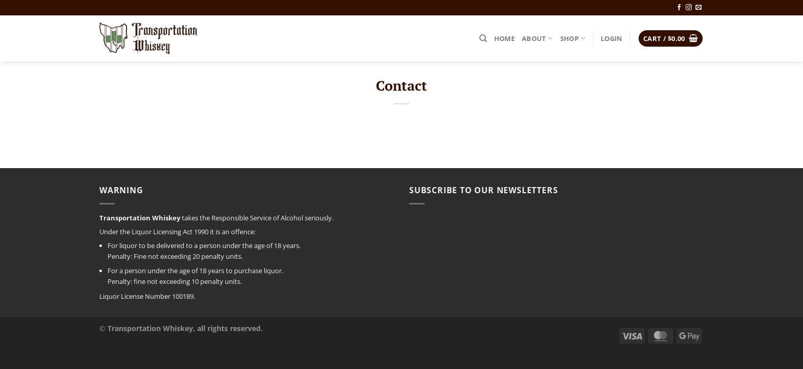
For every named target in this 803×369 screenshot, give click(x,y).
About (537, 38)
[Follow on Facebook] (679, 7)
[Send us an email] (698, 7)
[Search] (483, 38)
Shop (572, 38)
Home (504, 38)
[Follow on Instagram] (689, 7)
